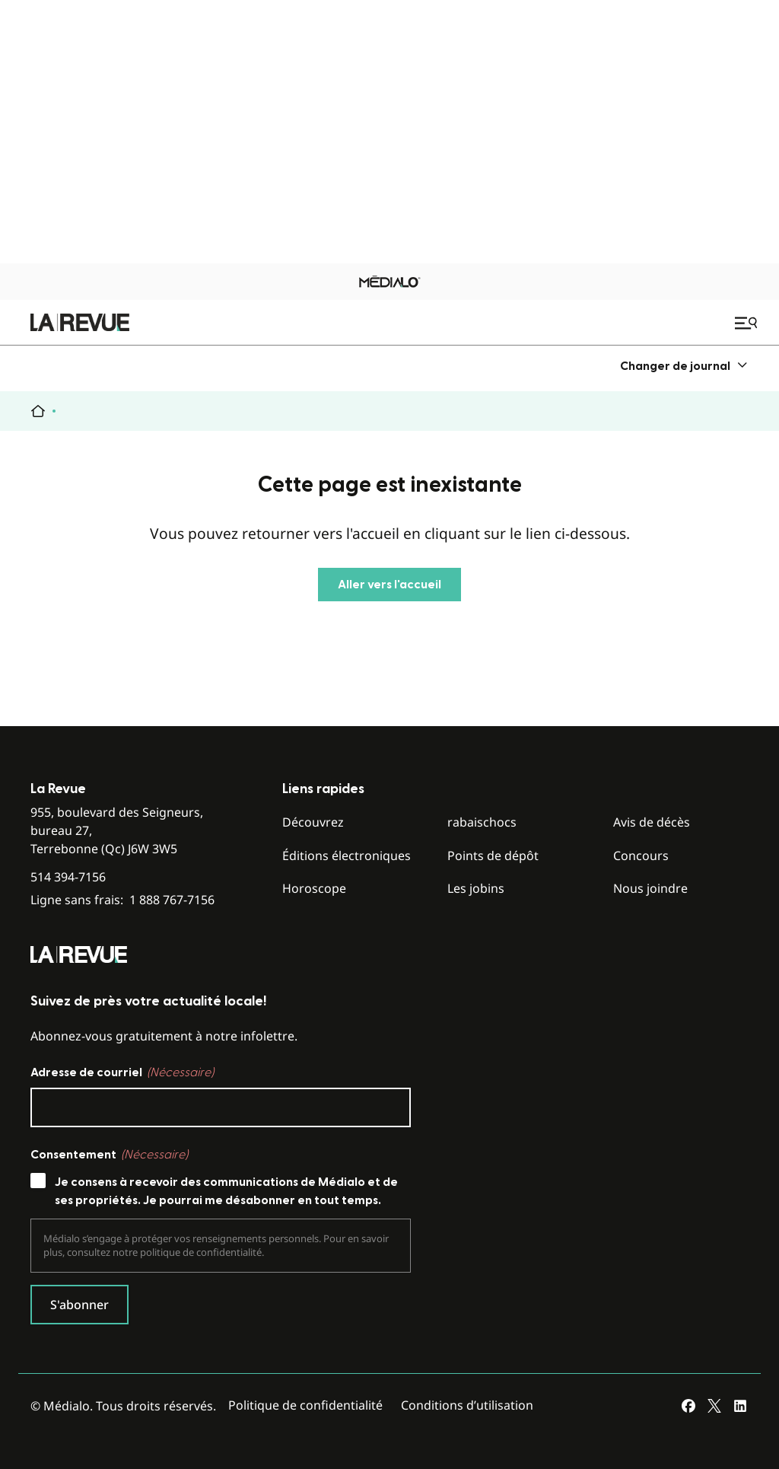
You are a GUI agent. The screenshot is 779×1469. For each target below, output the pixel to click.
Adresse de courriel (122, 1072)
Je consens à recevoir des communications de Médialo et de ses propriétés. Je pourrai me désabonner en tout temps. (226, 1191)
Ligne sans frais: (122, 900)
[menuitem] (684, 365)
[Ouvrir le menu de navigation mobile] (748, 323)
